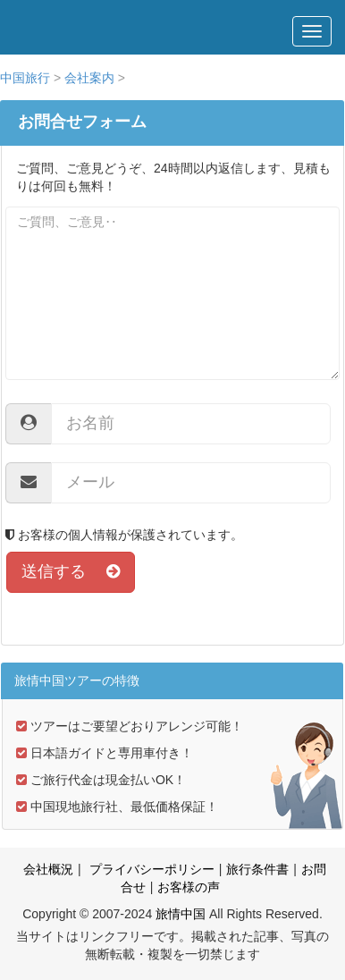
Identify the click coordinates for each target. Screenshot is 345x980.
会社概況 (48, 869)
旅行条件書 (257, 869)
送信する (70, 571)
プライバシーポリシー (150, 869)
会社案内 (89, 78)
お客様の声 (188, 887)
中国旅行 (25, 78)
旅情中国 (181, 914)
